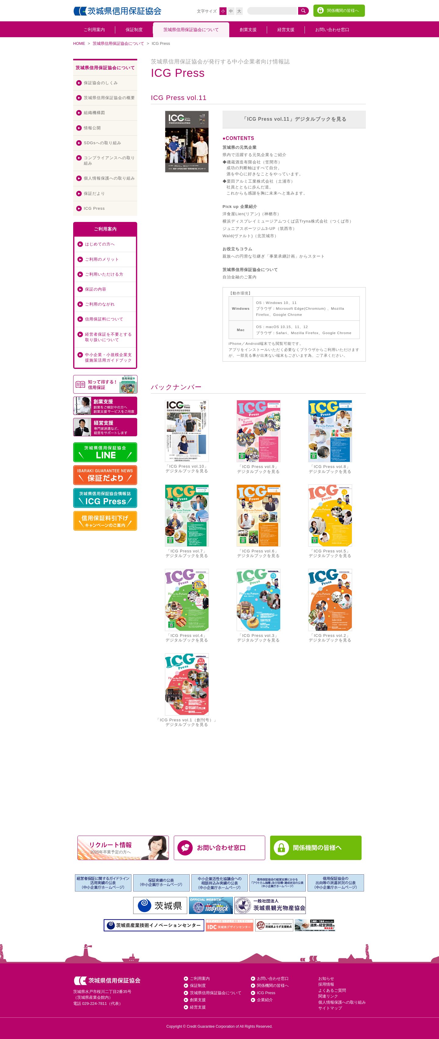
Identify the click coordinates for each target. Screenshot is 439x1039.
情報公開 (92, 128)
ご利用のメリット (102, 259)
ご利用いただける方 (104, 274)
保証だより (94, 193)
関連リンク (328, 996)
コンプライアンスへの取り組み (109, 160)
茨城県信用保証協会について (191, 29)
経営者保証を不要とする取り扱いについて (108, 337)
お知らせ (326, 978)
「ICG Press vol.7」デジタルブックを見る (187, 521)
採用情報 (326, 984)
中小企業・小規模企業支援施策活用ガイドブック (108, 357)
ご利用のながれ (100, 304)
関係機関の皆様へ (343, 10)
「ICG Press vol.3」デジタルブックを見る (258, 605)
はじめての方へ (100, 244)
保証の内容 (95, 289)
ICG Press (94, 208)
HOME (79, 43)
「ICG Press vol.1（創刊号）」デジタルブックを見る (186, 690)
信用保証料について (104, 319)
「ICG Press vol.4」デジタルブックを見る (187, 605)
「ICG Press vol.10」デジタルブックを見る (187, 436)
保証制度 (134, 29)
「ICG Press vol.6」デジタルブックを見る (258, 521)
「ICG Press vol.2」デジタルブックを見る (330, 605)
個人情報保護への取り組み (109, 178)
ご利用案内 (94, 29)
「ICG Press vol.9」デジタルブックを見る (258, 436)
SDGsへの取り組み (102, 143)
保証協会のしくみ (101, 82)
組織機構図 (94, 112)
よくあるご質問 (332, 990)
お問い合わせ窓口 (332, 29)
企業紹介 (265, 1000)
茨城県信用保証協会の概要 (109, 97)
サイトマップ (330, 1008)
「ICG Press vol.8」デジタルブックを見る (330, 436)
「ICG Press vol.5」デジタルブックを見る (330, 521)
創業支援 (248, 29)
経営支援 (285, 29)
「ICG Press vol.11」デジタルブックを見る (294, 119)
